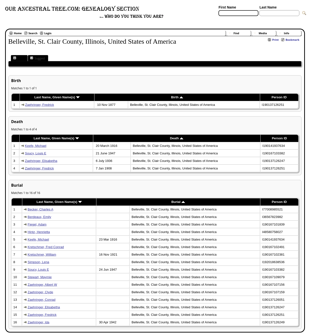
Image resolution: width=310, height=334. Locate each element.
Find (236, 33)
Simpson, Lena (38, 262)
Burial (178, 202)
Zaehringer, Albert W (42, 284)
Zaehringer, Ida (38, 322)
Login (48, 33)
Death (177, 138)
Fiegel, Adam (37, 224)
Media (263, 33)
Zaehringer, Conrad (41, 299)
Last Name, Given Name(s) (57, 97)
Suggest (37, 58)
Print (275, 40)
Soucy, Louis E (35, 153)
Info (286, 33)
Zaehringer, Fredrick (39, 105)
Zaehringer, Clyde (40, 292)
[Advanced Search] (232, 19)
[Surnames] (268, 19)
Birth (177, 97)
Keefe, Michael (35, 146)
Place (18, 58)
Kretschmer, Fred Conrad (46, 247)
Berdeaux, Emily (39, 217)
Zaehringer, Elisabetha (41, 161)
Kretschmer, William (42, 254)
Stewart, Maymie (40, 277)
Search (33, 33)
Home (18, 33)
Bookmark (292, 40)
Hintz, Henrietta (39, 232)
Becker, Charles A (40, 209)
